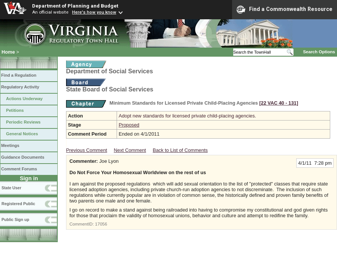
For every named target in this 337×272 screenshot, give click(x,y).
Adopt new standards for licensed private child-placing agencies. (187, 116)
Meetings (10, 145)
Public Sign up (15, 219)
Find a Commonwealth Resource (284, 9)
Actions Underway (24, 98)
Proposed (128, 125)
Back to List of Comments (180, 150)
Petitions (15, 110)
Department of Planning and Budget (75, 6)
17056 (101, 224)
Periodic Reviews (23, 122)
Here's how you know (94, 12)
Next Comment (130, 150)
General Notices (22, 133)
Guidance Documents (22, 157)
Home (8, 52)
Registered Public (18, 203)
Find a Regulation (18, 75)
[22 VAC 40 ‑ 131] (278, 103)
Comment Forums (19, 169)
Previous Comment (86, 150)
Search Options (319, 51)
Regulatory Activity (20, 87)
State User (11, 187)
